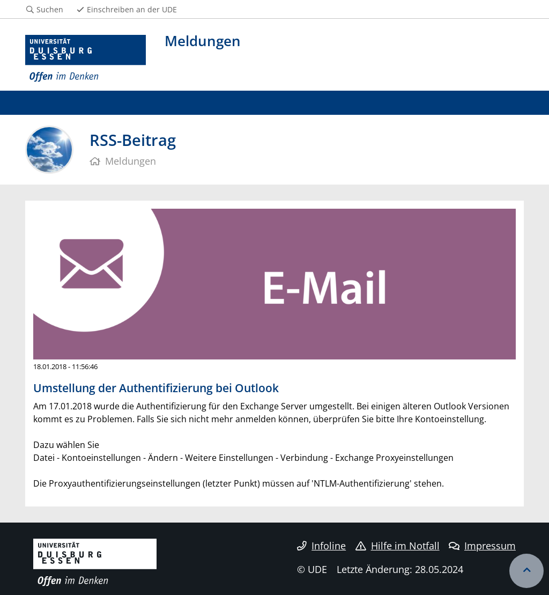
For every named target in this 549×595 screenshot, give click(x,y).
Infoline (321, 545)
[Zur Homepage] (85, 59)
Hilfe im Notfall (397, 545)
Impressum (482, 545)
